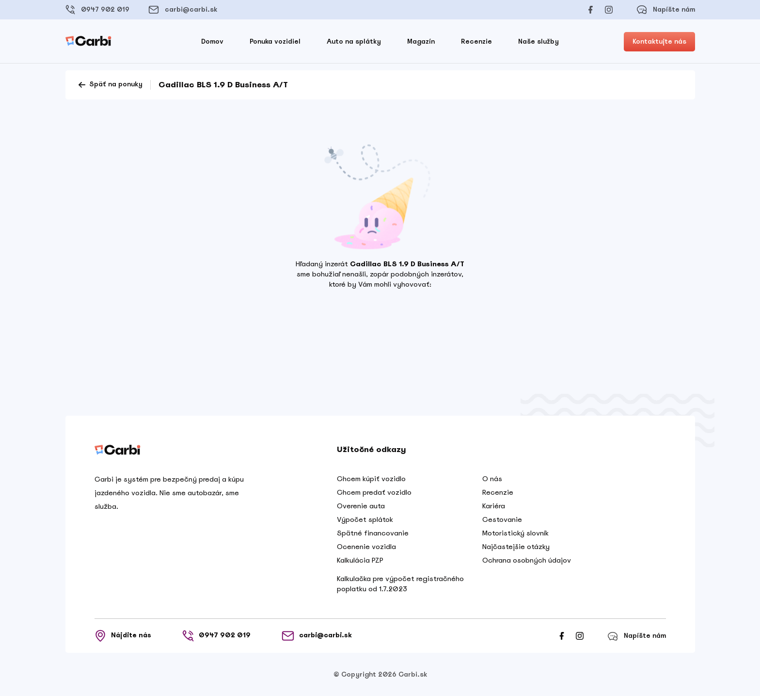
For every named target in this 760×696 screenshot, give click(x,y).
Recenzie (476, 41)
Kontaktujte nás (659, 41)
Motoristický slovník (515, 533)
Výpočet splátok (365, 519)
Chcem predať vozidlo (374, 492)
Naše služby (538, 41)
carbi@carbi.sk (182, 10)
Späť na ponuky (109, 85)
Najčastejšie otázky (516, 546)
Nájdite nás (123, 636)
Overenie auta (361, 506)
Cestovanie (502, 519)
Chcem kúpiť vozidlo (371, 478)
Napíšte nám (665, 10)
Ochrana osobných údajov (526, 560)
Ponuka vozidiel (275, 41)
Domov (212, 41)
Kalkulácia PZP (360, 560)
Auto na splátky (354, 41)
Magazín (421, 41)
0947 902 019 (97, 10)
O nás (492, 478)
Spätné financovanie (373, 533)
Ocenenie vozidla (366, 546)
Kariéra (493, 506)
